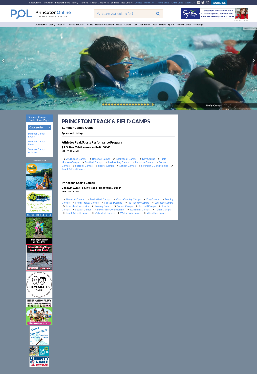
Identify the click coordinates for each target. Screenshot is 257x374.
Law (135, 24)
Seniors (162, 24)
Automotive (41, 24)
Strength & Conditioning (154, 165)
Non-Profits (145, 24)
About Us (190, 2)
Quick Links (177, 2)
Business (61, 24)
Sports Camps (106, 165)
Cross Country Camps (128, 199)
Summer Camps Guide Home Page (39, 118)
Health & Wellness (99, 2)
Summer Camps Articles (37, 151)
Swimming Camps (140, 209)
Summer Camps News (37, 143)
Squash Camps (127, 165)
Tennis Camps (163, 209)
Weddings (198, 24)
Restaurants (35, 2)
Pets (155, 24)
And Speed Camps (76, 158)
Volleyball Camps (105, 212)
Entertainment (62, 2)
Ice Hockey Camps (118, 162)
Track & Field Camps (73, 168)
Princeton (149, 2)
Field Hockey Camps (87, 202)
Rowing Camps (103, 206)
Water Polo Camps (130, 212)
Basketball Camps (126, 158)
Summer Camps (184, 24)
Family (75, 2)
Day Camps (148, 158)
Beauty (52, 24)
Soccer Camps (125, 206)
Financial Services (76, 24)
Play (152, 104)
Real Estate (127, 2)
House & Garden (123, 24)
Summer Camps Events (37, 135)
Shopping (48, 2)
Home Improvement (104, 24)
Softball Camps (84, 165)
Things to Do (162, 2)
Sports (171, 24)
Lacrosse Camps (144, 162)
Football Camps (94, 162)
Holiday (89, 24)
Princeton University (77, 206)
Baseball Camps (101, 158)
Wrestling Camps (156, 212)
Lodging (115, 2)
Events (138, 2)
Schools (84, 2)
